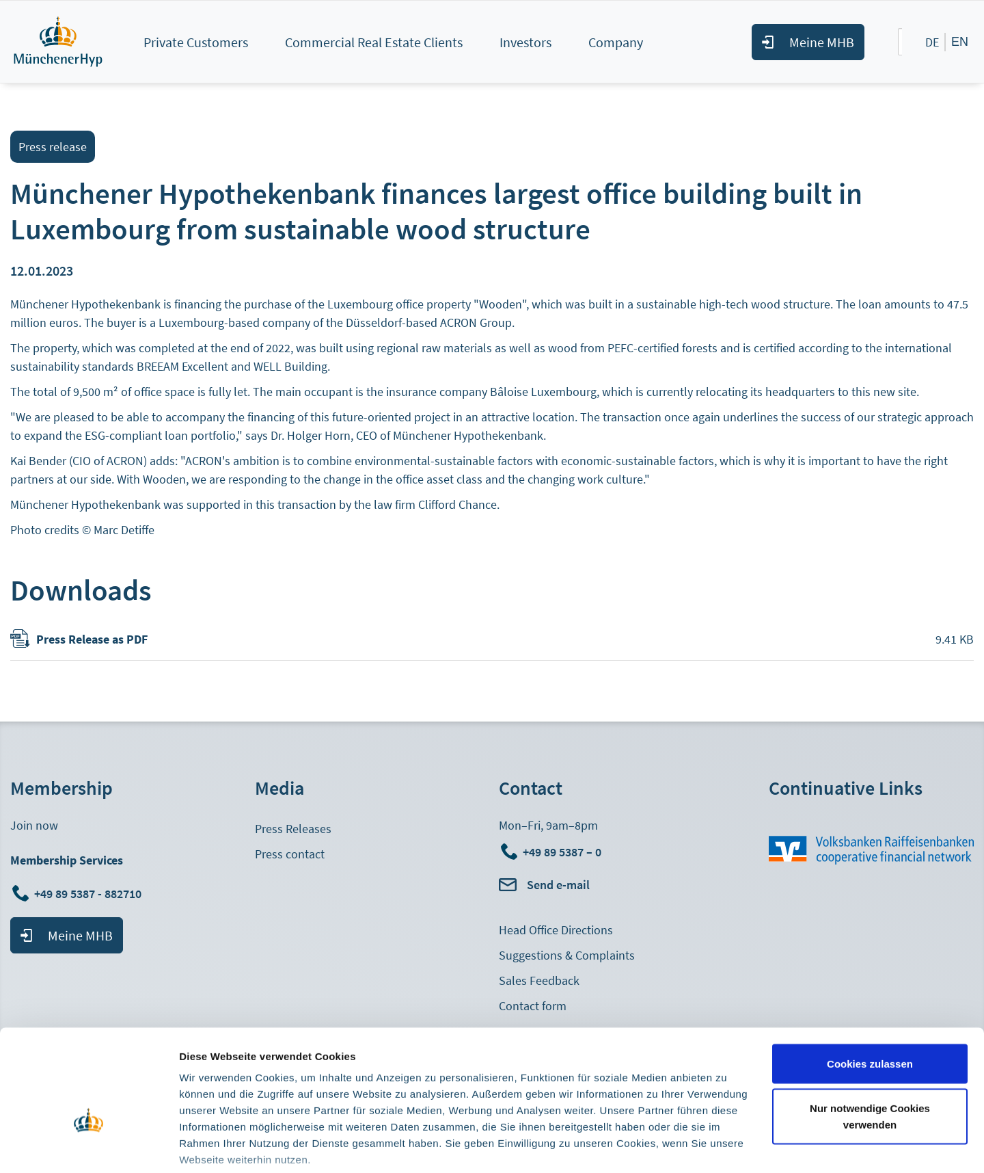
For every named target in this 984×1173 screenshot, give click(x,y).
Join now (34, 825)
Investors (525, 42)
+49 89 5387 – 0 (562, 852)
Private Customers (196, 42)
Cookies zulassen (870, 981)
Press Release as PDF (92, 639)
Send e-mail (558, 885)
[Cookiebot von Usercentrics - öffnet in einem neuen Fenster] (88, 1146)
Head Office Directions (556, 930)
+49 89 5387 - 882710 (89, 893)
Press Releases (293, 828)
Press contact (290, 854)
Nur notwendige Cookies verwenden (870, 1034)
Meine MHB (821, 42)
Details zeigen (213, 1146)
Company (615, 42)
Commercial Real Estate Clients (374, 42)
